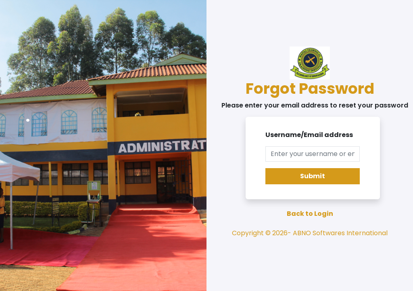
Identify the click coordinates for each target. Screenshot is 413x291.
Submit (312, 176)
